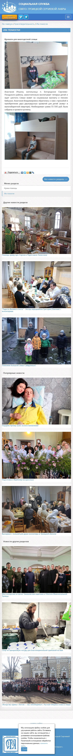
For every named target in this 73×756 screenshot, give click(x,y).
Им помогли (42, 23)
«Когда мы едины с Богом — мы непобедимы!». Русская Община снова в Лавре (36, 704)
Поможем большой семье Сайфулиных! (19, 365)
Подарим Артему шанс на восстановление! (20, 425)
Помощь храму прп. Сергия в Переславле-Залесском (24, 255)
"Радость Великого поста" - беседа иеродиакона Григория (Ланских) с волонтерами (31, 310)
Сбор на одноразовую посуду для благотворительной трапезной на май (32, 650)
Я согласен (25, 749)
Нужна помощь (10, 188)
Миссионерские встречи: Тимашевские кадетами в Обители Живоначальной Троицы (34, 595)
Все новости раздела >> (55, 179)
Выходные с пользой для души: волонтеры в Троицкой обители (29, 534)
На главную (7, 23)
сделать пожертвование (9, 17)
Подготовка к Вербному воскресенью (18, 479)
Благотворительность (24, 23)
